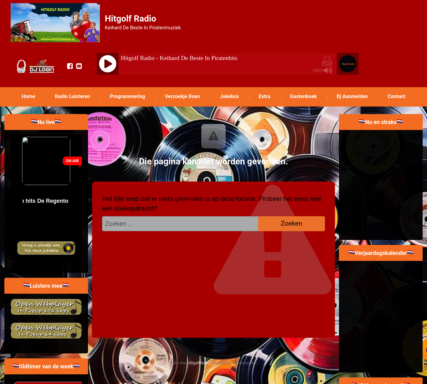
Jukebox (229, 96)
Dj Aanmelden (352, 96)
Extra (264, 96)
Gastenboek (303, 96)
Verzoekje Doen (182, 96)
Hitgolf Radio (199, 363)
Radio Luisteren (72, 96)
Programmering (127, 96)
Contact (396, 96)
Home (28, 96)
